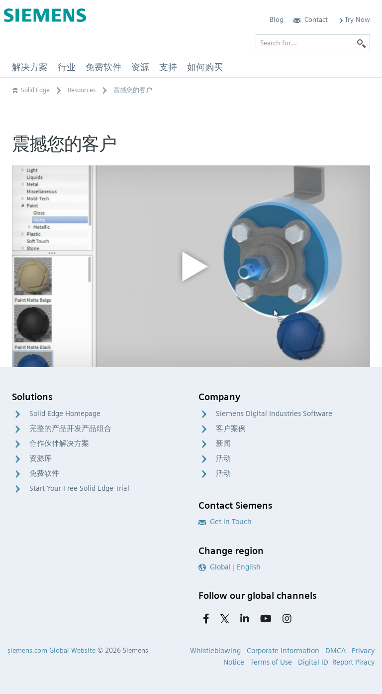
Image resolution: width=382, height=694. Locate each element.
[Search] (362, 43)
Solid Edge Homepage (64, 413)
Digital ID (313, 662)
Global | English (229, 566)
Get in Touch (225, 521)
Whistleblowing (215, 650)
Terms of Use (271, 662)
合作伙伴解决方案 (59, 443)
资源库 (40, 458)
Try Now (354, 19)
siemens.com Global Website (51, 650)
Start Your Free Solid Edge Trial (79, 488)
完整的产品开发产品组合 (70, 428)
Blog (277, 19)
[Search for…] (313, 42)
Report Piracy (353, 662)
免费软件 (44, 473)
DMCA (335, 650)
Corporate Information (283, 650)
